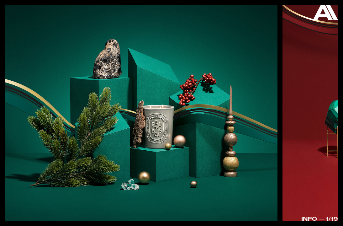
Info (309, 219)
